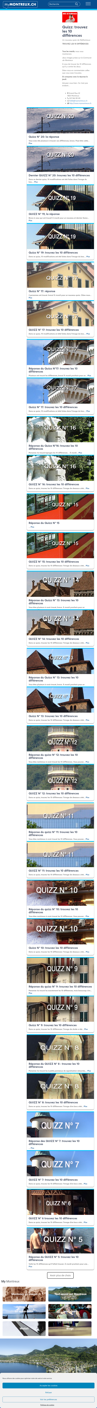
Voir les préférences (48, 1399)
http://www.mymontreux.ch (80, 103)
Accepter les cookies (48, 1385)
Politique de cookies (47, 1405)
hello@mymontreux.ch (78, 101)
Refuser (48, 1392)
